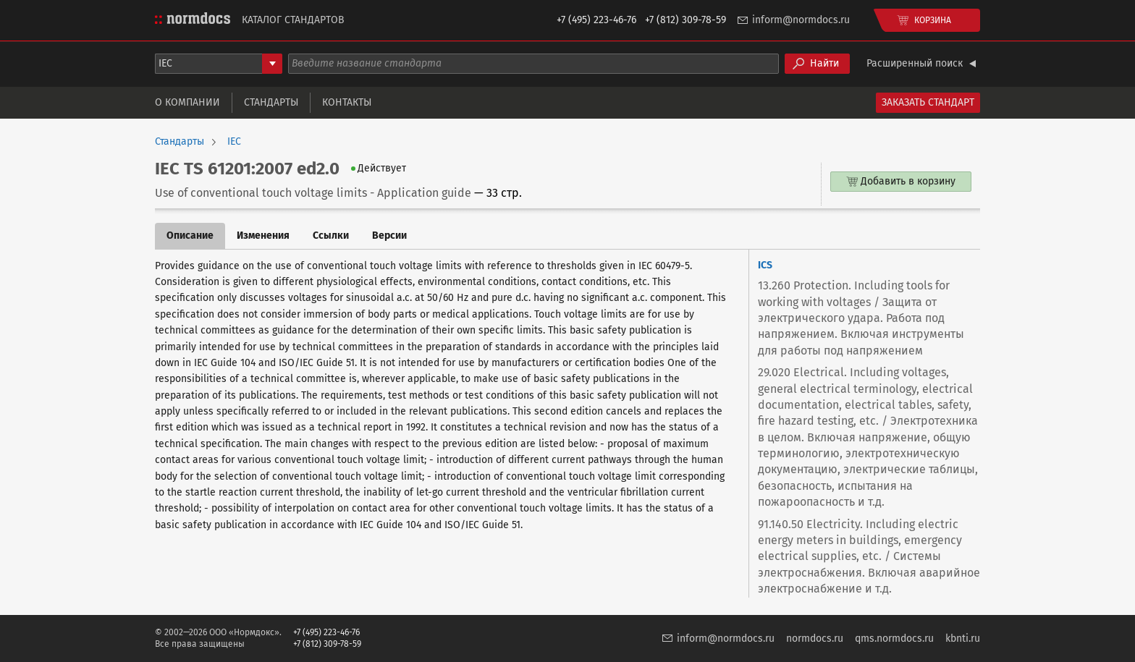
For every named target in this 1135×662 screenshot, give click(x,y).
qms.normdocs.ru (894, 638)
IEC (234, 142)
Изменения (263, 235)
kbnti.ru (962, 638)
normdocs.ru (814, 638)
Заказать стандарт (928, 102)
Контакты (346, 102)
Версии (389, 235)
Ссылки (331, 235)
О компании (187, 102)
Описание (190, 235)
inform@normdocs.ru (801, 20)
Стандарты (271, 102)
